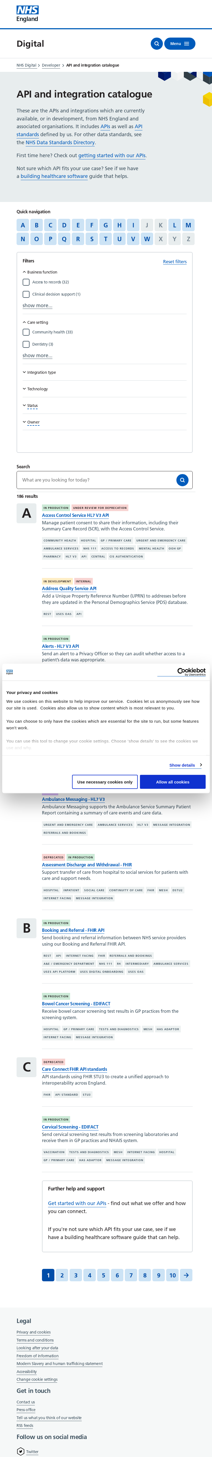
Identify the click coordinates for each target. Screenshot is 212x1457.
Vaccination (54, 1152)
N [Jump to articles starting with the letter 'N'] (23, 239)
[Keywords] (105, 480)
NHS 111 (90, 548)
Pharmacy (52, 556)
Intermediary (137, 964)
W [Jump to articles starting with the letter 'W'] (147, 239)
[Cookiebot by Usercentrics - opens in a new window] (181, 672)
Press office (26, 1410)
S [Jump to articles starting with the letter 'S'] (92, 239)
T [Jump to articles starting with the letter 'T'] (105, 239)
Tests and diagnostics (119, 1029)
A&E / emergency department (69, 964)
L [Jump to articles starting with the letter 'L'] (174, 225)
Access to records (117, 548)
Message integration (171, 825)
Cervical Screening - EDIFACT (70, 1127)
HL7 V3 (71, 556)
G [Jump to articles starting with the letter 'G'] (106, 225)
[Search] (182, 480)
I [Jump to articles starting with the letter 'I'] (133, 225)
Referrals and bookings (65, 833)
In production (56, 508)
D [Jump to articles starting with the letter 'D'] (64, 225)
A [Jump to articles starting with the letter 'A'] (23, 225)
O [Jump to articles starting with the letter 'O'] (36, 239)
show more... (37, 305)
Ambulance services (61, 548)
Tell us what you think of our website (49, 1417)
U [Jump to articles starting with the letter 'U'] (119, 239)
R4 (119, 964)
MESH (163, 890)
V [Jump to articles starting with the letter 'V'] (133, 239)
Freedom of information (38, 1355)
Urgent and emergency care (161, 540)
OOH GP (175, 548)
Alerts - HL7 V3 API (60, 646)
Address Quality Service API (69, 588)
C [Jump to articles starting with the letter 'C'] (50, 225)
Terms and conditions (35, 1340)
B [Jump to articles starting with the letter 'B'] (36, 225)
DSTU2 (178, 890)
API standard (66, 1094)
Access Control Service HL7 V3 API (75, 515)
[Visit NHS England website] (28, 14)
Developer (51, 65)
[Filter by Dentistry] (109, 344)
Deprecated (53, 857)
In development (57, 581)
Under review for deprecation (100, 508)
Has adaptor (168, 1029)
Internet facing (57, 898)
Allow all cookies (172, 782)
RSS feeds (25, 1425)
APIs (105, 126)
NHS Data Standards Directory (60, 142)
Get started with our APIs (77, 1203)
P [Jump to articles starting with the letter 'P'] (50, 239)
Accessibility (27, 1371)
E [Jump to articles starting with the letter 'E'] (78, 225)
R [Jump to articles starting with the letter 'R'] (78, 239)
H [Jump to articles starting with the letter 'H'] (119, 225)
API (84, 556)
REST (47, 614)
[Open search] (157, 44)
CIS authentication (126, 556)
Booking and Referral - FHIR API (73, 930)
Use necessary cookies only (104, 782)
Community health (60, 540)
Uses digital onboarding (101, 972)
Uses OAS (64, 614)
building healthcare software (54, 176)
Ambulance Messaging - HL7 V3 (73, 799)
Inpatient (71, 890)
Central (98, 556)
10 (172, 1275)
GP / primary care (116, 540)
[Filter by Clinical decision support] (109, 294)
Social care (94, 890)
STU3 (87, 1094)
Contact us (26, 1402)
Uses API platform (59, 972)
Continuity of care (126, 890)
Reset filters (175, 261)
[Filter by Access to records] (109, 282)
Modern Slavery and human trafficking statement (59, 1364)
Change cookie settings (37, 1380)
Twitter (32, 1451)
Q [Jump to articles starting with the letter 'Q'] (64, 239)
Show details (182, 764)
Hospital (88, 540)
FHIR (150, 890)
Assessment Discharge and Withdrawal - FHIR (87, 864)
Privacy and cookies (33, 1332)
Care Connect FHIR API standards (74, 1069)
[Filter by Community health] (109, 332)
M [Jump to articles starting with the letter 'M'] (188, 225)
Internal (83, 581)
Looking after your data (37, 1347)
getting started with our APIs (111, 155)
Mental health (151, 548)
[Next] (186, 1275)
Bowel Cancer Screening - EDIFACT (76, 1003)
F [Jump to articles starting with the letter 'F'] (91, 225)
